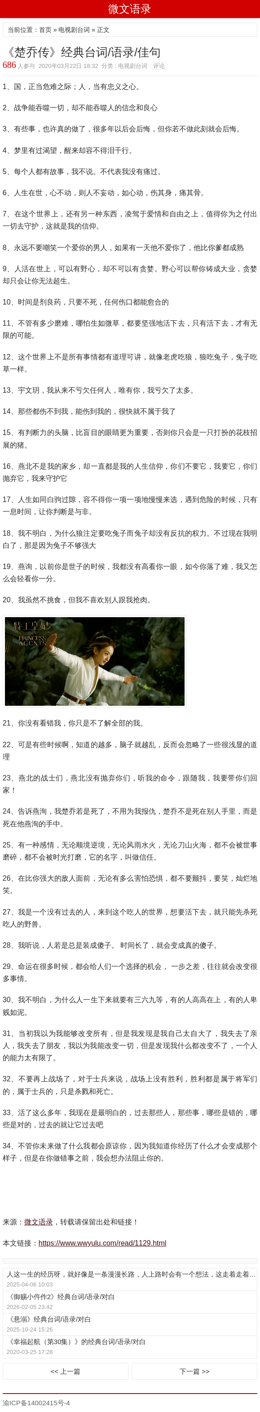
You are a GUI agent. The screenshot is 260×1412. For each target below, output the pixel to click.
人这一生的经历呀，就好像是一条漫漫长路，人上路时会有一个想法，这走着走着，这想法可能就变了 (131, 1274)
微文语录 (129, 9)
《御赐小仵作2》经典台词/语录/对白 (61, 1296)
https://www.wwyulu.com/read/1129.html (103, 1243)
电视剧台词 (74, 29)
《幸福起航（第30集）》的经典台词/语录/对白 (76, 1341)
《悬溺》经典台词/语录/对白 (49, 1319)
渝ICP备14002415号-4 (36, 1403)
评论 (159, 66)
